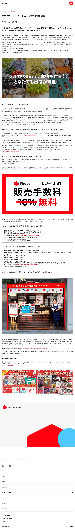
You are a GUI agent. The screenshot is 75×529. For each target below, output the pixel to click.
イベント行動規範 (6, 515)
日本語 (71, 526)
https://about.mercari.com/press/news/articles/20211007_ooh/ (34, 348)
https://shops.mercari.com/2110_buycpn (27, 264)
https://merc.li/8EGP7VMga (8, 365)
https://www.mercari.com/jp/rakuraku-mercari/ (11, 151)
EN (66, 526)
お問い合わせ (5, 521)
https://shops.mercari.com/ (30, 135)
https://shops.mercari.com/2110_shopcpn (27, 235)
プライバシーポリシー (7, 518)
